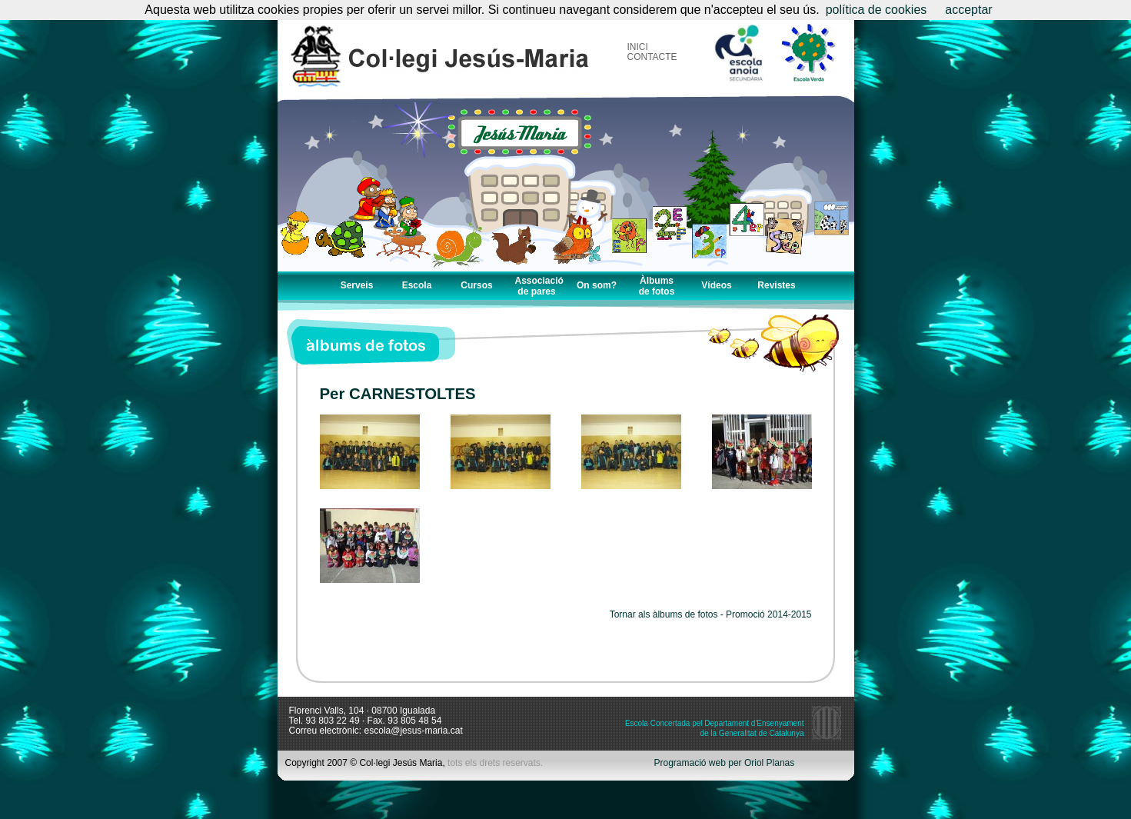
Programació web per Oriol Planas (724, 763)
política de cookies (876, 9)
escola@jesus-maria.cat (413, 730)
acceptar (968, 9)
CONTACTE (652, 57)
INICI (637, 47)
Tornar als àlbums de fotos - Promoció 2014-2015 (711, 615)
